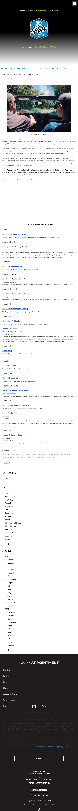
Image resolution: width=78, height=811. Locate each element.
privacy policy (62, 746)
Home (4, 68)
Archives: (7, 550)
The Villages (26, 454)
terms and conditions (44, 746)
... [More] (5, 544)
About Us (15, 68)
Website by (44, 800)
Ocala (9, 454)
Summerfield (55, 454)
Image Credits (31, 801)
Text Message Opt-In (39, 713)
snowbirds (9, 536)
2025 (7, 566)
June (9, 589)
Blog (25, 68)
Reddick (69, 454)
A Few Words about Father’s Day (48, 68)
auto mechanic (40, 457)
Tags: (5, 487)
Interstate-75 (16, 454)
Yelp (39, 796)
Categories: (9, 472)
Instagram (47, 796)
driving (7, 539)
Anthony (63, 454)
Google (35, 796)
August (10, 582)
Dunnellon (34, 454)
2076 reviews (52, 11)
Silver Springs (21, 457)
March (10, 559)
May (9, 592)
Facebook (31, 796)
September (12, 579)
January (11, 563)
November (12, 573)
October (11, 576)
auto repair (30, 457)
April (9, 596)
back (7, 462)
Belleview (42, 454)
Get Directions (39, 790)
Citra (48, 454)
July (9, 586)
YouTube (43, 796)
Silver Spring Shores (9, 457)
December (12, 569)
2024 (7, 609)
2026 (7, 556)
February (11, 602)
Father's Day (50, 457)
